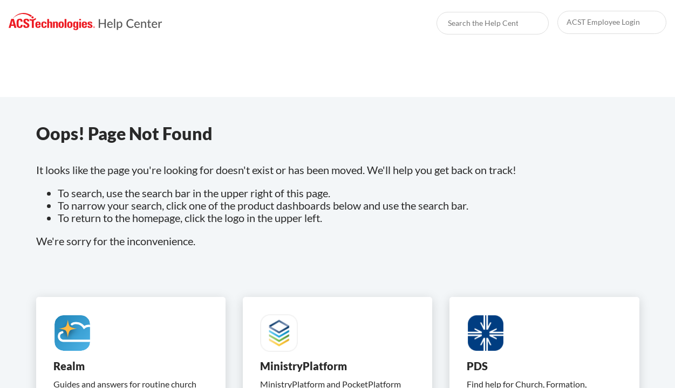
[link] (85, 22)
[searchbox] (528, 23)
